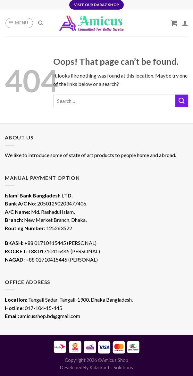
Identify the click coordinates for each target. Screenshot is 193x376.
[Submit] (181, 101)
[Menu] (19, 23)
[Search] (40, 23)
